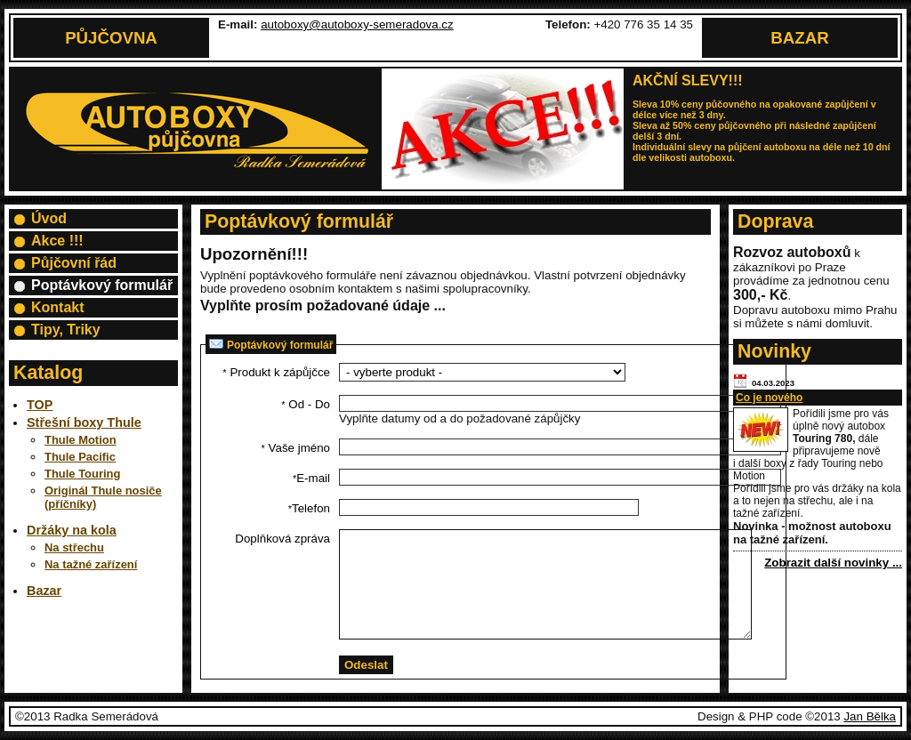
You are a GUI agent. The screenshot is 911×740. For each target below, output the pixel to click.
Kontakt (58, 307)
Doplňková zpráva (282, 538)
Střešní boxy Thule (84, 422)
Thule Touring (82, 473)
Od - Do (305, 404)
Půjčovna (111, 37)
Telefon (309, 508)
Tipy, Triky (66, 329)
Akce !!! (57, 240)
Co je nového (769, 397)
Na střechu (74, 547)
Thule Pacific (80, 456)
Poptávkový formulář (102, 285)
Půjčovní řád (74, 262)
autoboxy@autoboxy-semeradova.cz (357, 24)
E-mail (311, 478)
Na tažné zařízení (90, 564)
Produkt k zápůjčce (276, 372)
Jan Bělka (869, 716)
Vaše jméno (296, 447)
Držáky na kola (72, 530)
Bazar (799, 37)
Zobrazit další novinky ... (833, 562)
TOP (39, 405)
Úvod (49, 218)
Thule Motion (80, 439)
